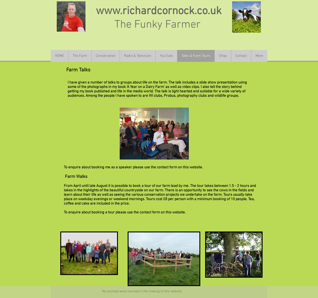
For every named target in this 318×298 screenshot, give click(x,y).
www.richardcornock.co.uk (158, 11)
